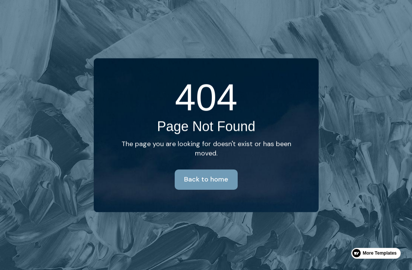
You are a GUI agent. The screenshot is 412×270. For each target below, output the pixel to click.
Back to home (206, 179)
